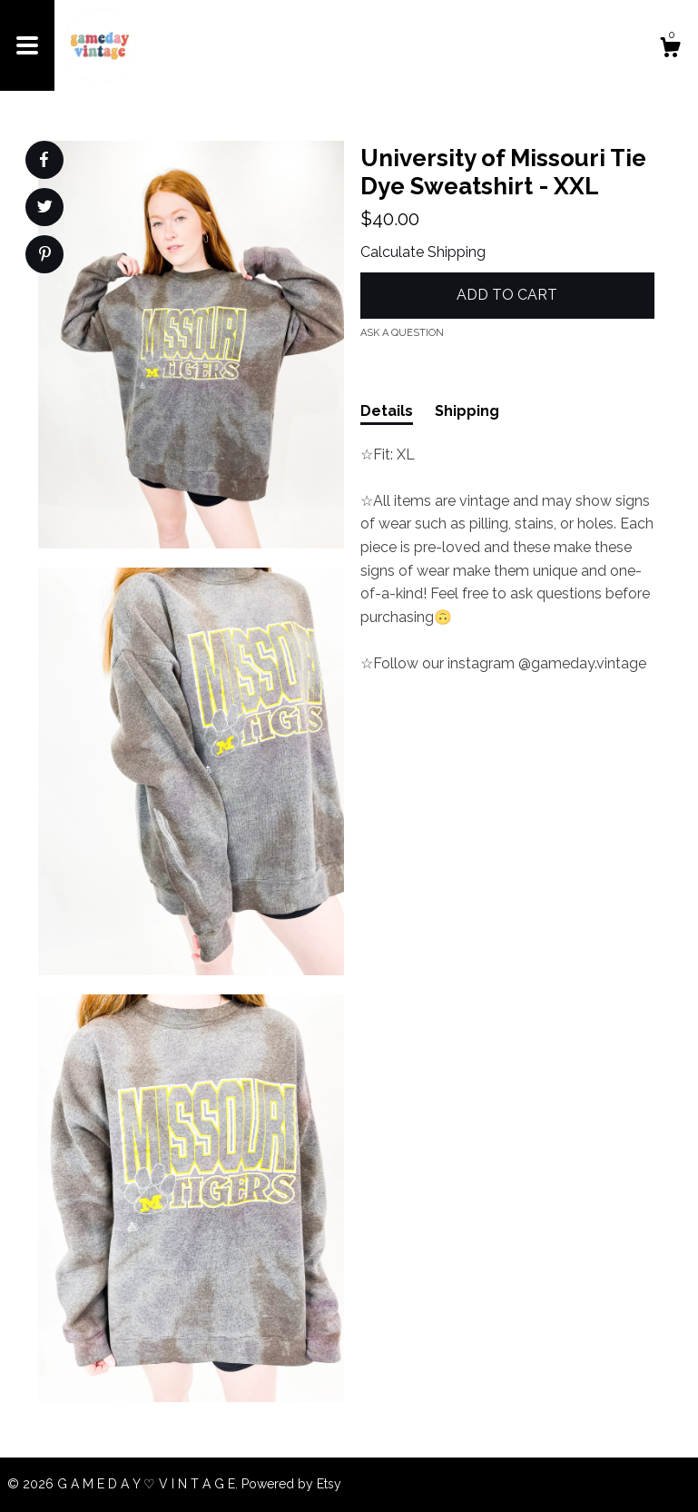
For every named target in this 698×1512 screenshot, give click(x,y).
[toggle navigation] (27, 45)
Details (386, 411)
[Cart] (670, 50)
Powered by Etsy (291, 1484)
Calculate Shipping (423, 252)
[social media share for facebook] (43, 160)
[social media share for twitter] (45, 209)
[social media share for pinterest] (45, 256)
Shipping (467, 411)
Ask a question (402, 333)
